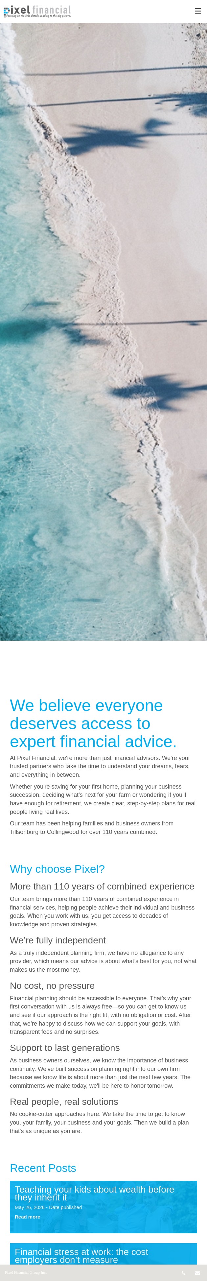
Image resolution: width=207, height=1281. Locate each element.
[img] (103, 320)
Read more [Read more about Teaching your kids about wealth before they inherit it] (27, 1217)
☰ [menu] (198, 11)
